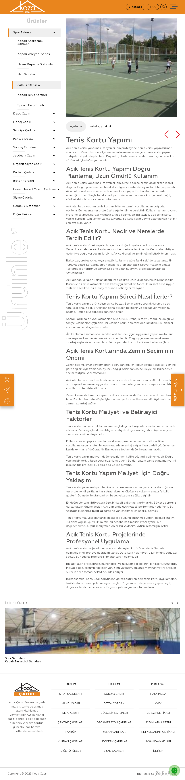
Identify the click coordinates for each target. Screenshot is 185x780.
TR (152, 7)
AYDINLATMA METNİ (158, 722)
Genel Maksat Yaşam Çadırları (36, 189)
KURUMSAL (158, 684)
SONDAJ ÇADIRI (114, 694)
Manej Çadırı (34, 122)
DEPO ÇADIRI (70, 713)
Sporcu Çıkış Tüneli (31, 105)
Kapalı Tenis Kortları (32, 95)
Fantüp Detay (34, 138)
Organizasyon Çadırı (34, 164)
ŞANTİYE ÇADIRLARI (70, 722)
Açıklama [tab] (76, 126)
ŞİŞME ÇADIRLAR (114, 751)
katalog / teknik (101, 126)
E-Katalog (135, 7)
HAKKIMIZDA (158, 694)
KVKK (158, 703)
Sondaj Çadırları (34, 147)
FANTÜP (70, 732)
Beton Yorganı (34, 180)
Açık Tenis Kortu (29, 84)
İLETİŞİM (158, 751)
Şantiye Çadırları (34, 130)
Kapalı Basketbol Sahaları (30, 42)
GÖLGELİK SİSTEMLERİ (114, 713)
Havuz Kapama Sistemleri (36, 64)
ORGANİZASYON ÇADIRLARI (114, 722)
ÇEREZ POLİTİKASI (158, 713)
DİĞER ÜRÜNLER (71, 751)
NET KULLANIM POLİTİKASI (158, 732)
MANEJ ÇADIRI (71, 703)
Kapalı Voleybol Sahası (34, 54)
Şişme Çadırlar (34, 197)
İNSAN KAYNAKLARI (158, 741)
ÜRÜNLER (70, 684)
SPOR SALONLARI (70, 694)
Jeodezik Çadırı (34, 155)
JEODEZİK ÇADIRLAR (114, 741)
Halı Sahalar (26, 74)
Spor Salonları (34, 32)
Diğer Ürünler (34, 214)
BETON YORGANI (114, 703)
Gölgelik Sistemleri (34, 206)
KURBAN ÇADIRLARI (70, 741)
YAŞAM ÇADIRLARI (114, 732)
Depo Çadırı (34, 113)
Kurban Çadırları (34, 172)
